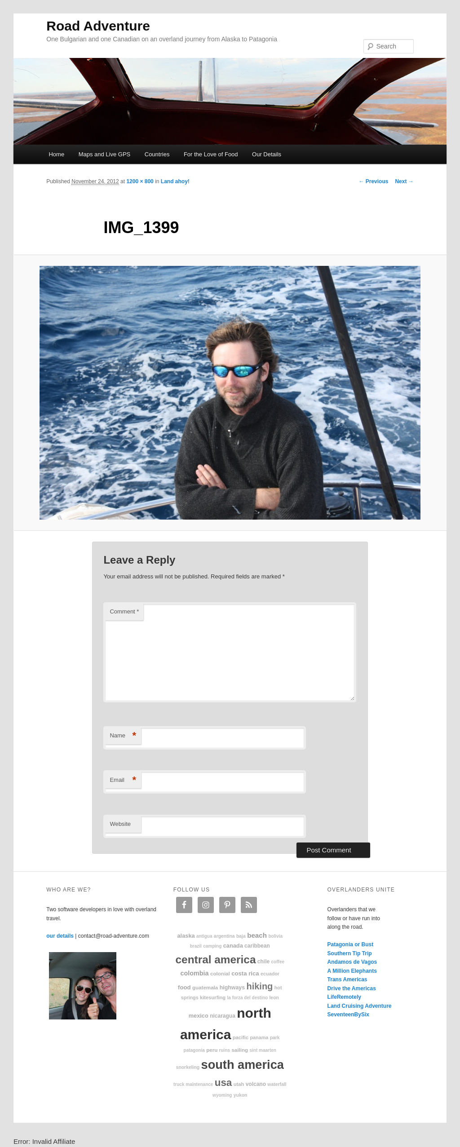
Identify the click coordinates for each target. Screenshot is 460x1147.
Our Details (266, 154)
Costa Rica (245, 973)
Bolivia (275, 936)
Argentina (224, 936)
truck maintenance (193, 1084)
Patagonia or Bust (350, 944)
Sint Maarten (262, 1050)
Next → (404, 181)
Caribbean (257, 946)
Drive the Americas (351, 988)
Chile (263, 961)
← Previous (373, 181)
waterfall (276, 1084)
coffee (277, 961)
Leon (274, 997)
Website (120, 824)
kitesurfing (213, 997)
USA (223, 1082)
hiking (259, 986)
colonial (220, 973)
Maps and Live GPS (105, 154)
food (184, 987)
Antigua (204, 936)
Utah (239, 1084)
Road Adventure (98, 25)
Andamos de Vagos (352, 962)
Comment (124, 611)
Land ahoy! (175, 181)
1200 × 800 (139, 181)
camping (212, 946)
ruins (224, 1050)
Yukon (241, 1095)
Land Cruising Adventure (359, 1006)
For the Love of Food (211, 154)
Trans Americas (347, 979)
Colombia (194, 973)
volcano (256, 1084)
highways (232, 987)
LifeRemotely (344, 997)
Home (56, 154)
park (275, 1037)
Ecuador (270, 973)
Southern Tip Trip (349, 953)
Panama (259, 1037)
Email (123, 780)
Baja (241, 936)
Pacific (240, 1037)
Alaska (186, 935)
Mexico (198, 1015)
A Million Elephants (352, 971)
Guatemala (205, 987)
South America (242, 1065)
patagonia (194, 1050)
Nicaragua (222, 1016)
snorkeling (188, 1067)
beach (257, 935)
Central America (216, 959)
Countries (157, 154)
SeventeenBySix (348, 1014)
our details (60, 936)
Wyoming (222, 1095)
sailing (239, 1050)
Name (123, 735)
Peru (211, 1050)
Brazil (196, 946)
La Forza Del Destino (247, 997)
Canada (233, 945)
